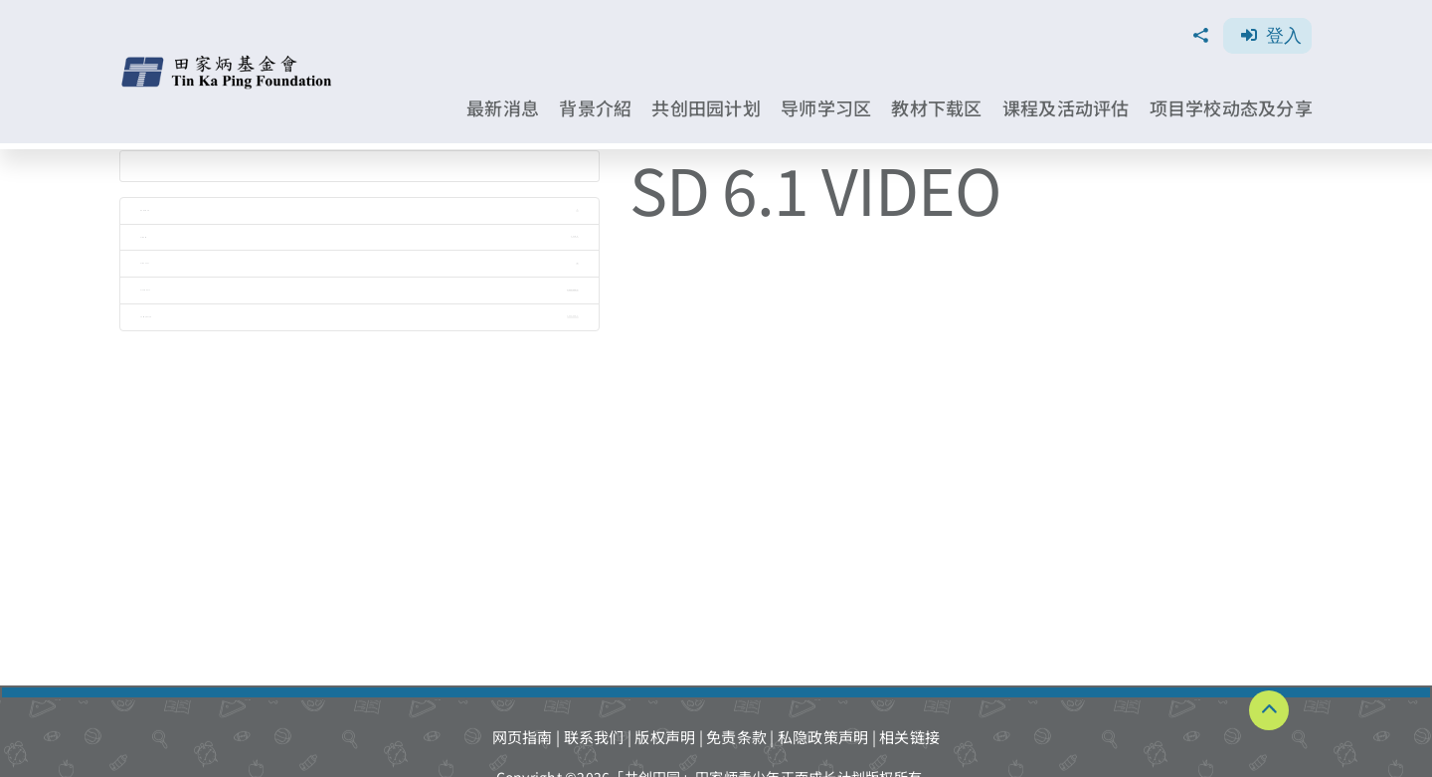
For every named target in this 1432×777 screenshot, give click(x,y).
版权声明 (664, 736)
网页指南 (522, 736)
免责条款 (736, 736)
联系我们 (594, 736)
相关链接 (909, 736)
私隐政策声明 (823, 736)
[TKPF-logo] (228, 62)
